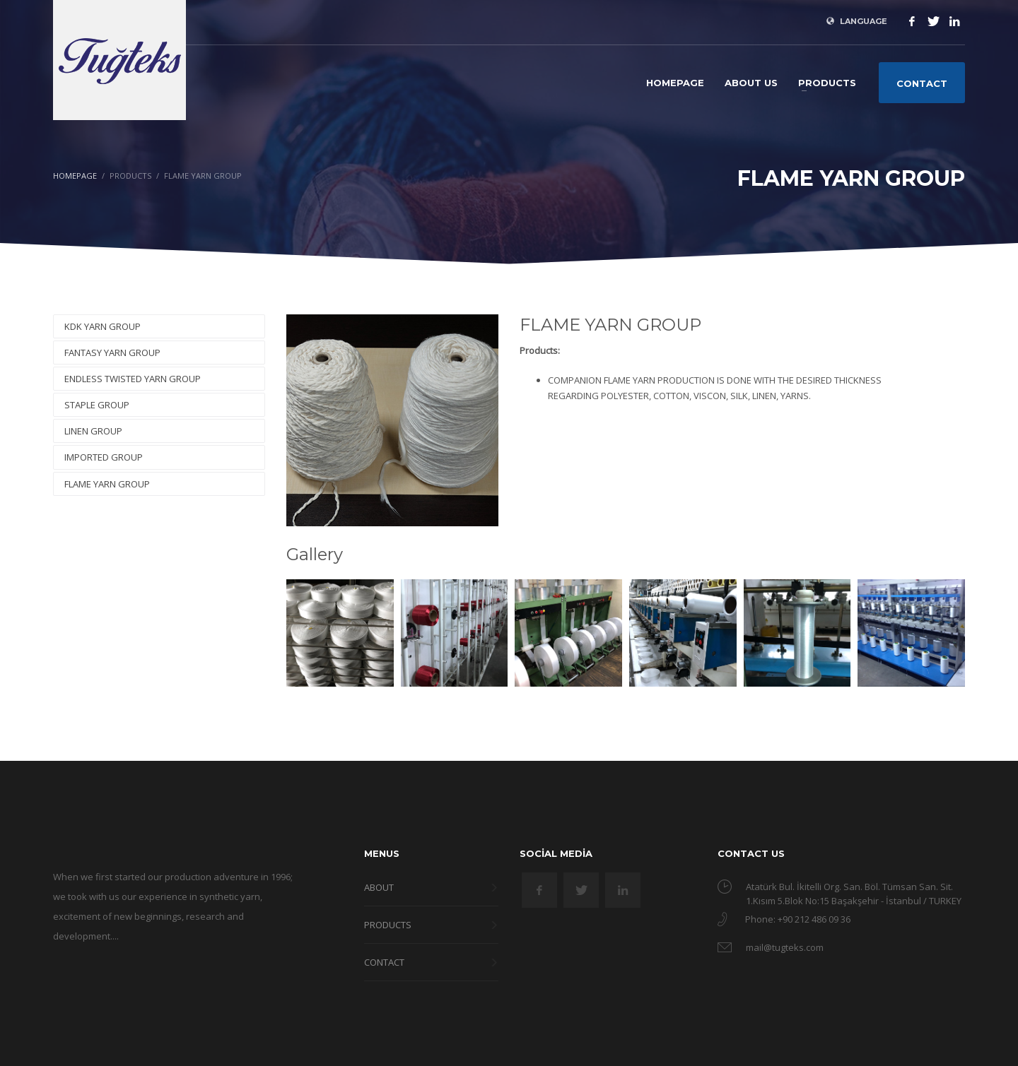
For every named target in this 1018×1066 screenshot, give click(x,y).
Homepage (75, 175)
